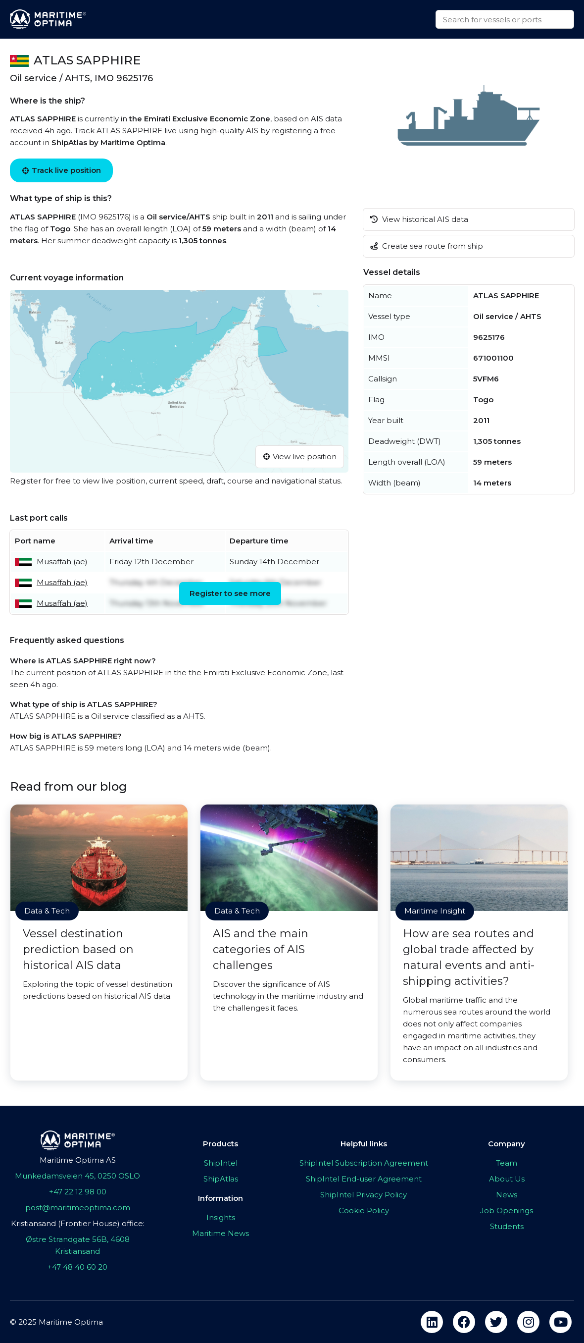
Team (506, 1163)
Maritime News (220, 1233)
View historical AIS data (419, 219)
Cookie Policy (364, 1210)
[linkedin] (432, 1322)
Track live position (61, 170)
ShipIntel (221, 1163)
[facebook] (464, 1322)
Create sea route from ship (426, 246)
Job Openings (506, 1210)
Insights (220, 1217)
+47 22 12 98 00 (77, 1191)
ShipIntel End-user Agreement (364, 1178)
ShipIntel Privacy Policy (363, 1194)
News (506, 1194)
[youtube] (560, 1322)
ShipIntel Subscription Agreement (363, 1163)
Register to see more (230, 593)
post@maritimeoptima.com (77, 1207)
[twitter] (496, 1322)
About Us (507, 1178)
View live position (300, 456)
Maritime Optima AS (78, 1160)
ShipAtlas (220, 1178)
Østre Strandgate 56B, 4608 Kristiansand (78, 1245)
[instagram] (528, 1322)
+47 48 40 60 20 (77, 1267)
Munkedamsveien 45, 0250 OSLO (77, 1176)
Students (507, 1226)
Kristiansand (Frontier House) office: (78, 1223)
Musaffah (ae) (62, 561)
